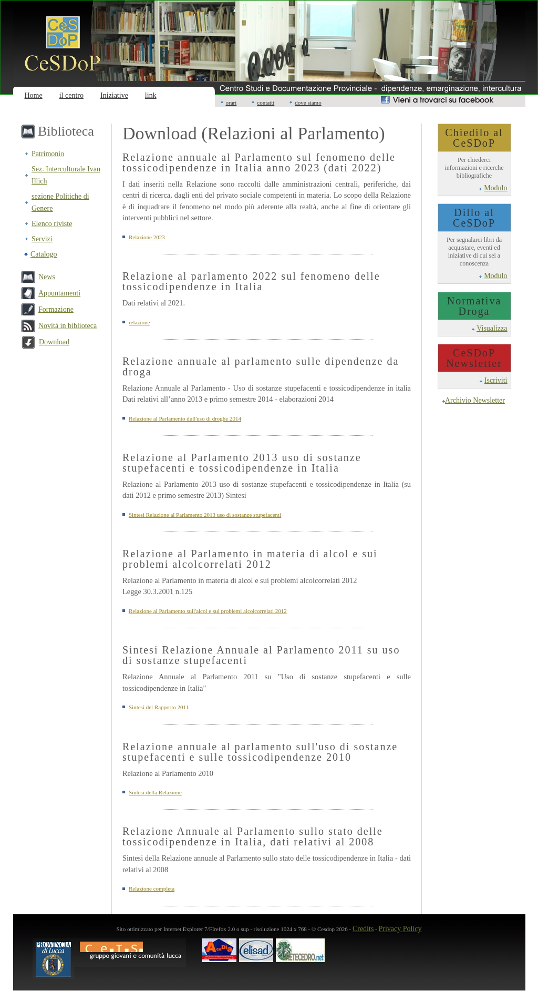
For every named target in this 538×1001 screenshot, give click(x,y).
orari (231, 102)
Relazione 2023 (147, 237)
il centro (71, 95)
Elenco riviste (52, 224)
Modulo (495, 188)
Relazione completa (151, 888)
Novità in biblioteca (67, 326)
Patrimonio (48, 154)
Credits (363, 929)
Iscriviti (496, 380)
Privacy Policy (400, 929)
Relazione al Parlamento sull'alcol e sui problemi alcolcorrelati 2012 (208, 611)
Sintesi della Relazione (155, 792)
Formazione (56, 309)
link (151, 95)
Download (54, 342)
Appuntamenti (59, 293)
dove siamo (308, 102)
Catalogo (43, 254)
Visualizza (492, 328)
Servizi (42, 239)
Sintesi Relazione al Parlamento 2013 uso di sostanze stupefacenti (205, 515)
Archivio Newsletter (475, 400)
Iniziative (114, 95)
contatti (265, 102)
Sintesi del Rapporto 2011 (159, 707)
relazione (139, 322)
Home (34, 95)
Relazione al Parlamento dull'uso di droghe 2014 (185, 418)
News (46, 277)
